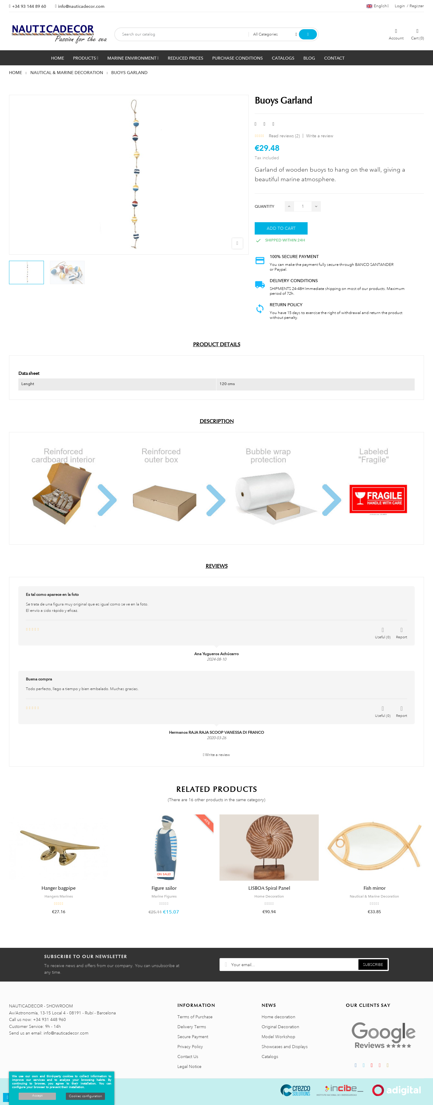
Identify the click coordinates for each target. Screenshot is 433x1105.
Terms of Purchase (195, 1016)
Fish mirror (374, 888)
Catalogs (270, 1056)
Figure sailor (164, 888)
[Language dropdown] (378, 6)
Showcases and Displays (285, 1046)
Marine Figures (164, 896)
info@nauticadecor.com (81, 6)
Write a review (319, 136)
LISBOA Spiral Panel (269, 888)
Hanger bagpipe (58, 888)
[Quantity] (303, 206)
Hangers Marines (59, 896)
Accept (37, 1096)
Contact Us (187, 1056)
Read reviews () (284, 136)
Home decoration (278, 1016)
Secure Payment (192, 1036)
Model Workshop (278, 1036)
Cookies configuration (85, 1096)
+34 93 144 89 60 (29, 6)
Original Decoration (280, 1026)
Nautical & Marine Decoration (374, 896)
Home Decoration (269, 896)
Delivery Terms (191, 1026)
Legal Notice (189, 1066)
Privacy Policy (190, 1046)
